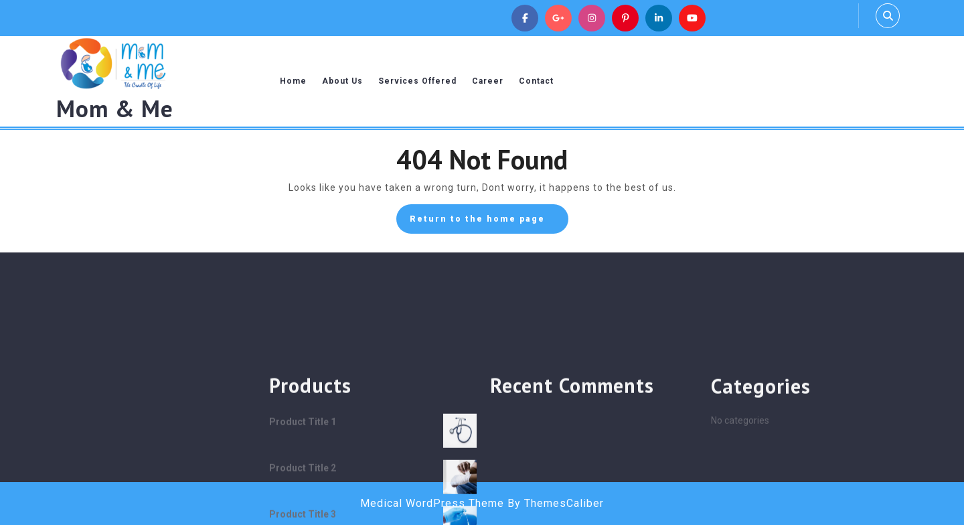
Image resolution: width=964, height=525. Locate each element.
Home (293, 81)
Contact (536, 81)
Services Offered (417, 81)
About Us (342, 81)
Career (487, 81)
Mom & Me (114, 108)
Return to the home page (489, 222)
